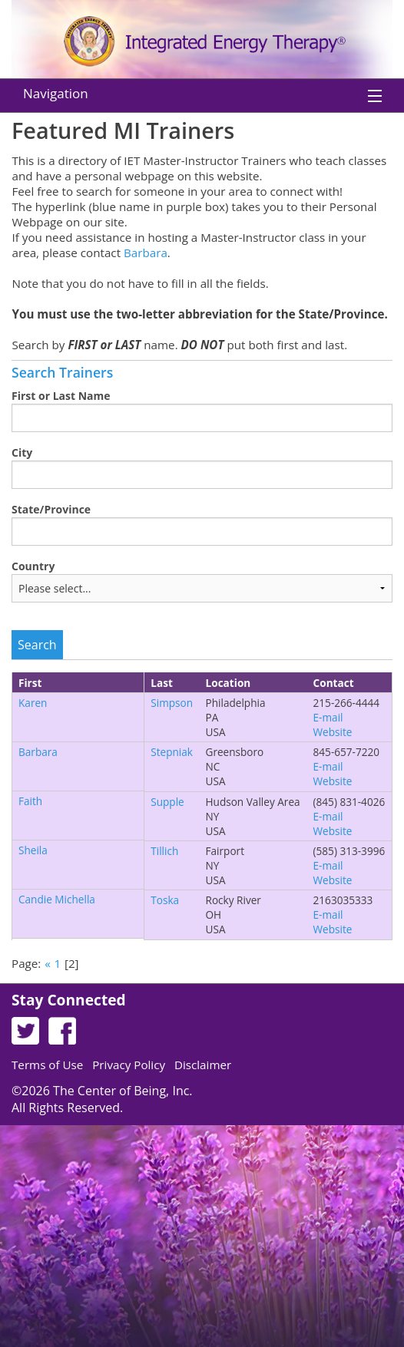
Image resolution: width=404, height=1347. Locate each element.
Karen (32, 702)
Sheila (33, 850)
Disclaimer (202, 1064)
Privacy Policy (128, 1064)
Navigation (55, 93)
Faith (30, 801)
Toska (165, 900)
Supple (167, 801)
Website (333, 732)
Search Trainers (62, 372)
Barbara (145, 252)
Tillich (164, 851)
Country (33, 566)
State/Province (51, 509)
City (22, 452)
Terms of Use (47, 1064)
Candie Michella (56, 899)
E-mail (328, 717)
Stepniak (172, 751)
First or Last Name (61, 395)
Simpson (172, 702)
